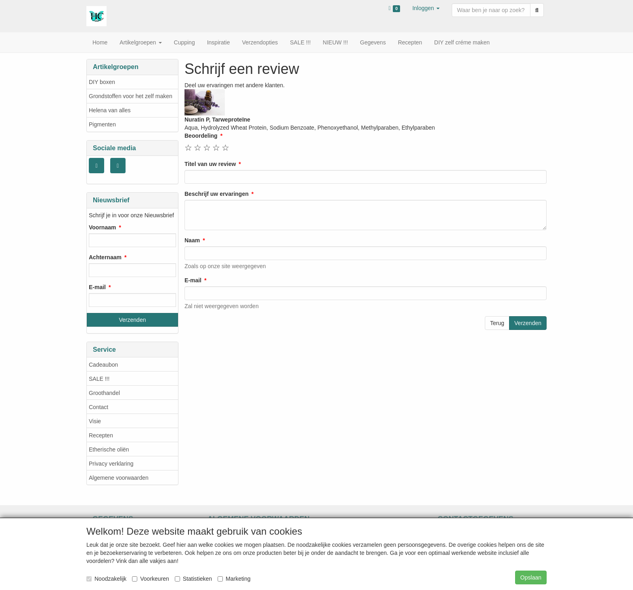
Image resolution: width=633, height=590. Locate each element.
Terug (497, 323)
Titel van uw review (210, 164)
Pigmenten (102, 124)
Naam (192, 240)
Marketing (234, 578)
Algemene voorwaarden (119, 478)
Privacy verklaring (111, 463)
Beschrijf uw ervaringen (216, 194)
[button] (426, 8)
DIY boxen (102, 82)
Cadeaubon (103, 364)
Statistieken (193, 578)
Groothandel (104, 393)
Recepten (101, 435)
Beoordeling (201, 135)
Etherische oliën (109, 449)
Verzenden (527, 323)
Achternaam (105, 257)
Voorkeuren (150, 578)
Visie (95, 421)
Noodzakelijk (106, 578)
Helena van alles (110, 110)
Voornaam (102, 227)
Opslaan (530, 577)
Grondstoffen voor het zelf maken (130, 96)
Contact (98, 407)
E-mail (97, 287)
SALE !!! (99, 379)
